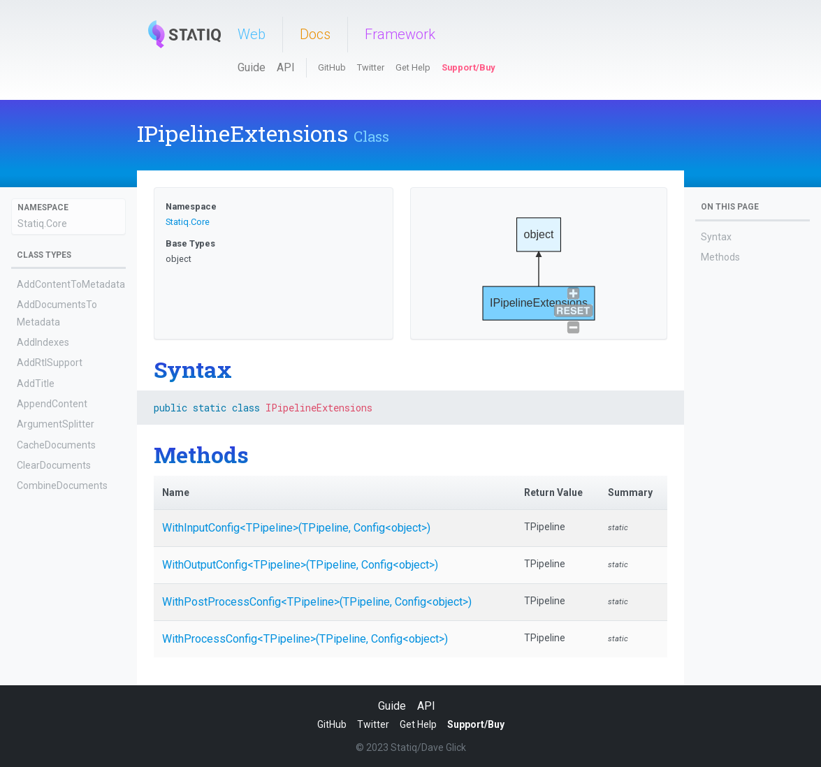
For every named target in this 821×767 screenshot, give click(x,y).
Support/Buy (468, 67)
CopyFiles (38, 526)
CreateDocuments (57, 567)
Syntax (716, 236)
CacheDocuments (56, 445)
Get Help (412, 67)
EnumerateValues (56, 628)
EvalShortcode (49, 669)
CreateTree (42, 588)
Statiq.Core (42, 223)
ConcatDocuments (58, 505)
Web (252, 34)
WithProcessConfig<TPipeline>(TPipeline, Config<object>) (305, 638)
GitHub (332, 67)
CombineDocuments (62, 485)
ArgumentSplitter (55, 424)
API (286, 67)
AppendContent (52, 403)
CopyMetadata (49, 547)
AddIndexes (43, 342)
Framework (400, 34)
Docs (315, 34)
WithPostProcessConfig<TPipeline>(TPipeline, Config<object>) (317, 601)
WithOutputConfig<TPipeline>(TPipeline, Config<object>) (300, 564)
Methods (720, 257)
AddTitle (36, 383)
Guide (252, 67)
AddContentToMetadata (71, 284)
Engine (32, 608)
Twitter (370, 67)
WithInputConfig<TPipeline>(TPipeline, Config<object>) (296, 527)
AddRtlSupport (49, 362)
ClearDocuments (54, 465)
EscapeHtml (43, 649)
